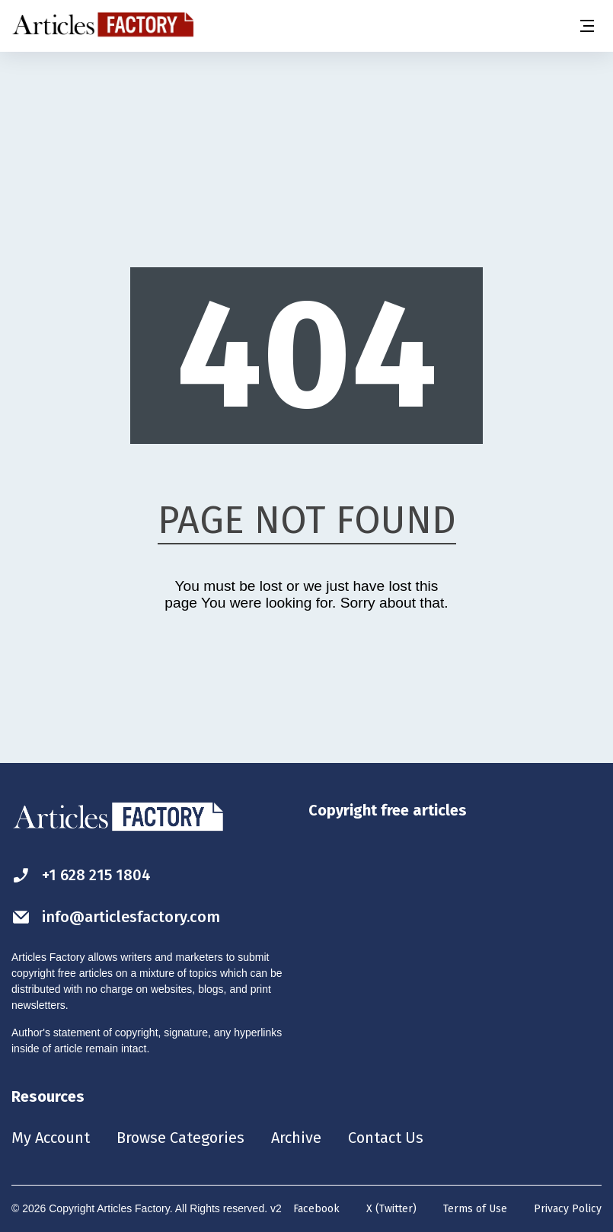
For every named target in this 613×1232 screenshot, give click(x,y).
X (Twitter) (391, 1208)
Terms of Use (475, 1208)
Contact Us (385, 1137)
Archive (296, 1137)
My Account (50, 1137)
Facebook (316, 1208)
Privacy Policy (568, 1208)
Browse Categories (180, 1137)
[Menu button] (586, 26)
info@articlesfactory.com (115, 917)
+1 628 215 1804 (81, 875)
